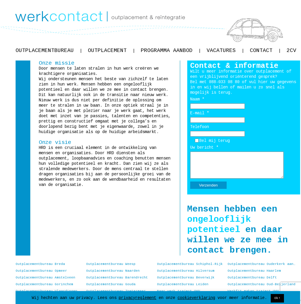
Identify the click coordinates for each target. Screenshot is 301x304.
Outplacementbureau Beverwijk (186, 277)
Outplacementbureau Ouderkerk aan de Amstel (262, 264)
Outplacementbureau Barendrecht (117, 277)
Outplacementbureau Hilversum (186, 271)
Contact (265, 50)
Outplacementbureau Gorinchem (44, 284)
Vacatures (225, 50)
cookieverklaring (196, 297)
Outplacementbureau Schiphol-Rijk (190, 264)
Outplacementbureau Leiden (182, 284)
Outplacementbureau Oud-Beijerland (261, 284)
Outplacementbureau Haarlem (254, 271)
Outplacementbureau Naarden (113, 271)
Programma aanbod (171, 50)
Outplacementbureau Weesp (111, 264)
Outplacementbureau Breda (40, 264)
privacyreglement (137, 297)
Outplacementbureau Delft (252, 277)
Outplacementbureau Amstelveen (45, 277)
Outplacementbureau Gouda (111, 284)
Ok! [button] (277, 298)
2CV (291, 50)
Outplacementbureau (49, 50)
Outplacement (111, 50)
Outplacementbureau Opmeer (41, 271)
